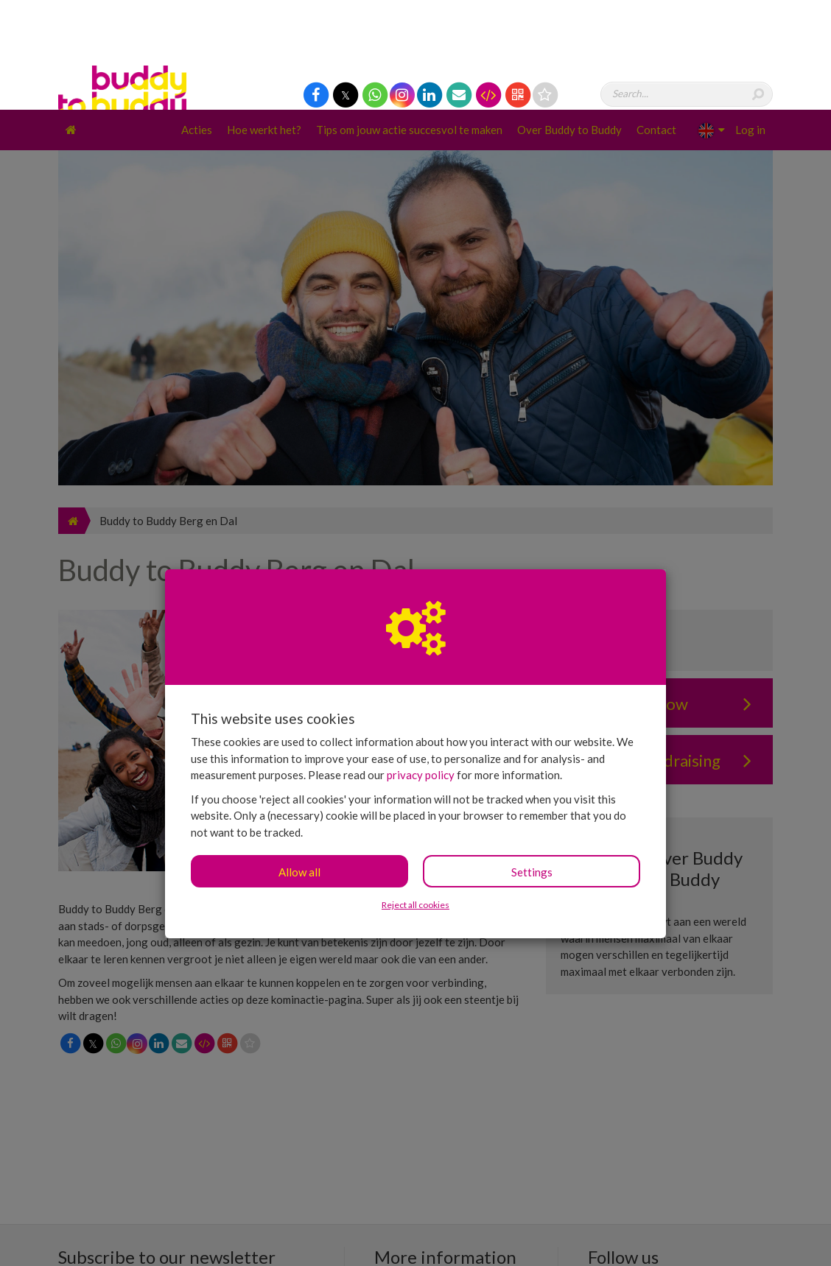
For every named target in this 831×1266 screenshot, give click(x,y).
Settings (532, 762)
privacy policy (421, 665)
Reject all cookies (415, 795)
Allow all (299, 762)
